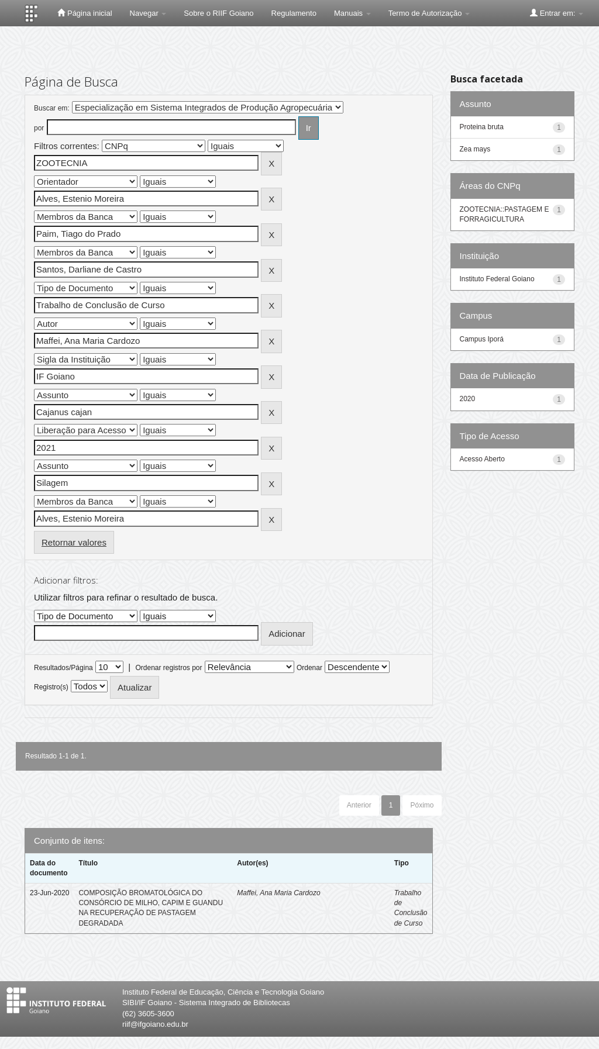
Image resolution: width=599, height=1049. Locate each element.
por (39, 128)
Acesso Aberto (482, 459)
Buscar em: (52, 108)
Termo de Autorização (429, 13)
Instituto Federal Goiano (497, 279)
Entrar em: (556, 13)
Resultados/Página (63, 668)
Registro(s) (51, 687)
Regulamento (293, 13)
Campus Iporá (482, 339)
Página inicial (84, 13)
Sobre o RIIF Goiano (218, 13)
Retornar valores (74, 542)
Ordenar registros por (168, 668)
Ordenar (309, 668)
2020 (468, 399)
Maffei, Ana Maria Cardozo (278, 893)
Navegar (148, 13)
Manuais (352, 13)
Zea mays (475, 149)
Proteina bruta (482, 127)
